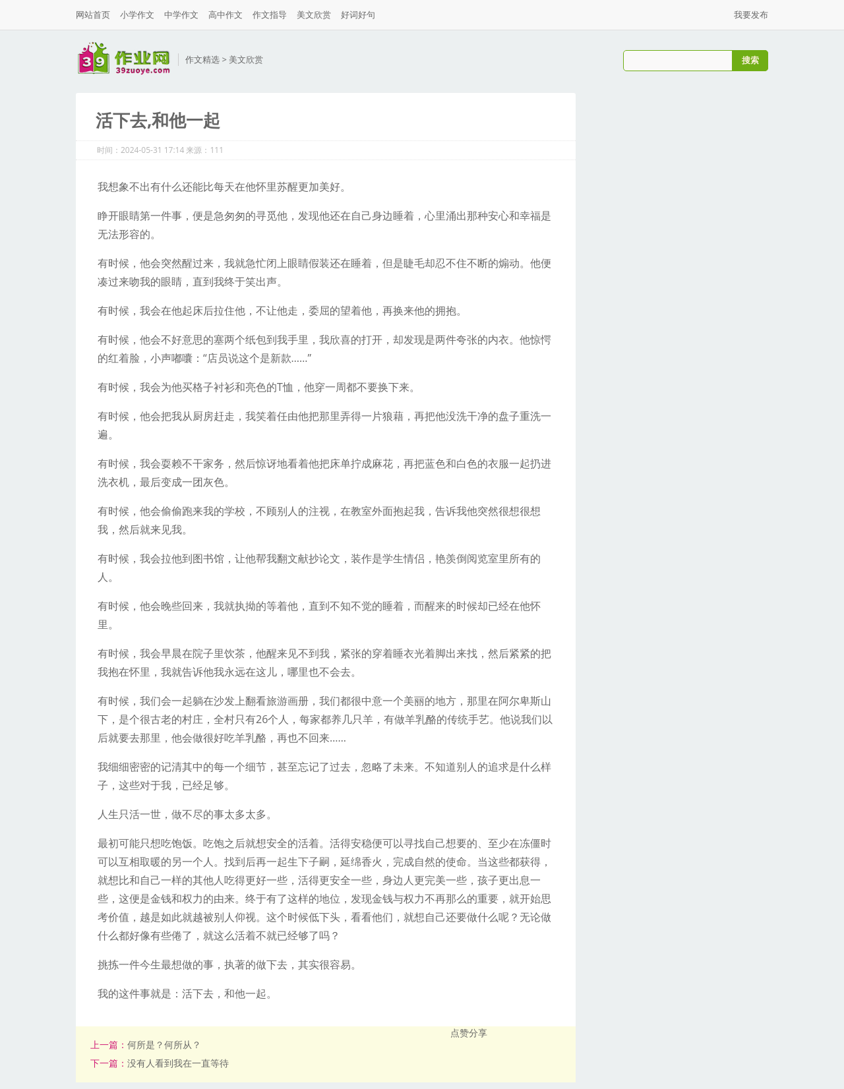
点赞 (459, 1032)
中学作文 (181, 14)
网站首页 (93, 14)
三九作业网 (123, 58)
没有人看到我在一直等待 (178, 1063)
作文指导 (270, 14)
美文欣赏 (314, 14)
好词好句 (358, 14)
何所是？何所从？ (164, 1044)
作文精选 (202, 59)
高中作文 (225, 14)
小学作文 (137, 14)
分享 (478, 1032)
